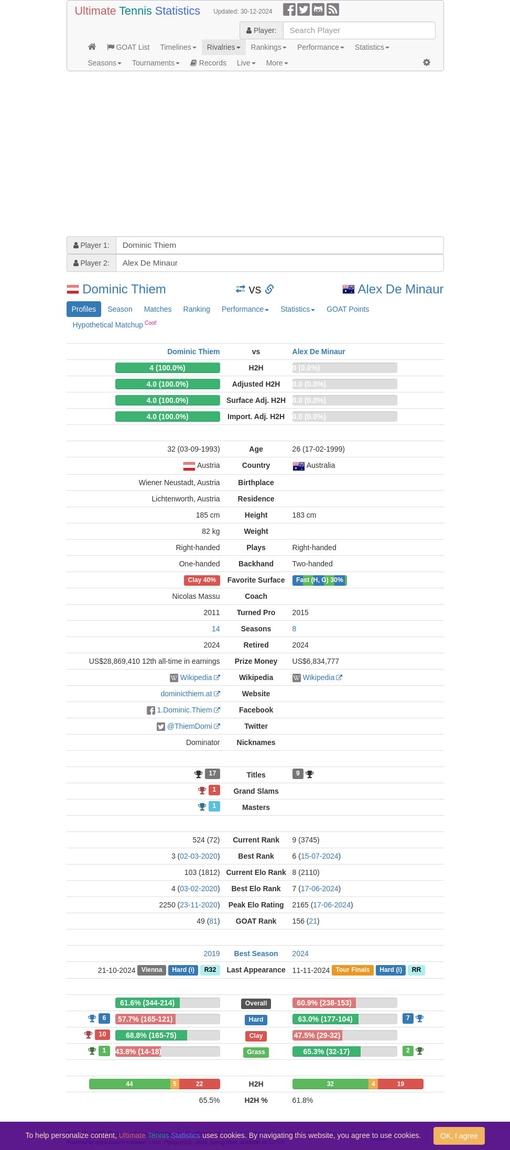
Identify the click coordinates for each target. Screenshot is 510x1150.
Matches (158, 309)
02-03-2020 (199, 856)
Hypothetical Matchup (115, 324)
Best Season (256, 953)
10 (102, 1034)
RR (416, 970)
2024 (300, 953)
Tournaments (156, 63)
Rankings (269, 47)
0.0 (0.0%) (309, 384)
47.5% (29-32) (317, 1035)
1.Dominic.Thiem (184, 710)
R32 (210, 970)
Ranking (196, 309)
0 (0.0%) (306, 368)
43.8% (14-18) (138, 1051)
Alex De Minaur (400, 289)
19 (400, 1084)
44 (129, 1084)
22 (199, 1084)
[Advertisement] (255, 155)
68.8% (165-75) (151, 1035)
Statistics (372, 47)
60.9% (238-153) (324, 1003)
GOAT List (128, 47)
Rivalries (224, 47)
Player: (261, 30)
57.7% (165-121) (145, 1019)
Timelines (178, 47)
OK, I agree (459, 1136)
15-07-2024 (320, 856)
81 (213, 921)
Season (119, 309)
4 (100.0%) (167, 368)
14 (216, 629)
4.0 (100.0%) (167, 384)
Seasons (105, 63)
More (277, 63)
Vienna (152, 970)
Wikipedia (196, 677)
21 (313, 921)
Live (246, 63)
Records (208, 63)
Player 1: (91, 245)
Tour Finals (352, 970)
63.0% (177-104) (325, 1019)
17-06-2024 (320, 888)
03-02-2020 (199, 888)
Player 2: (91, 263)
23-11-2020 (199, 905)
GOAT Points (348, 309)
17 (212, 773)
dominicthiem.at (186, 693)
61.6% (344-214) (147, 1003)
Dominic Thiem (124, 289)
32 (330, 1084)
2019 (211, 953)
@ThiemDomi (189, 726)
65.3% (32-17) (326, 1051)
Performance (320, 47)
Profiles (84, 309)
